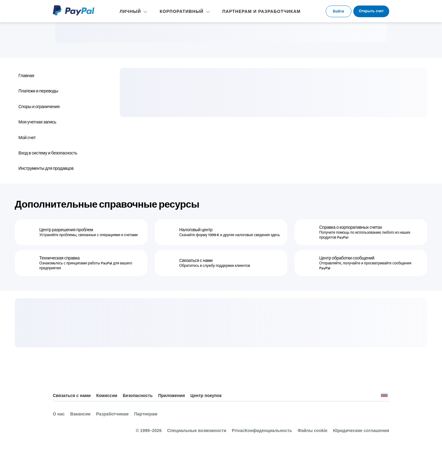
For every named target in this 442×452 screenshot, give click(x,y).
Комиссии (106, 395)
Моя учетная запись (37, 121)
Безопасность (138, 395)
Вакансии (80, 413)
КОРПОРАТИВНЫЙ (182, 11)
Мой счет (27, 137)
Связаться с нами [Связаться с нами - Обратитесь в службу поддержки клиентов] (196, 260)
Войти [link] (338, 11)
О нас (59, 413)
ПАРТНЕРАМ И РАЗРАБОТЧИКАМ (261, 11)
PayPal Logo (74, 10)
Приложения (171, 395)
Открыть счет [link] (371, 11)
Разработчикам (112, 413)
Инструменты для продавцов (46, 168)
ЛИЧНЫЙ (130, 11)
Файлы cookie (312, 430)
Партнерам (145, 413)
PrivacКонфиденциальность (262, 430)
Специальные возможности (196, 430)
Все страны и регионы (384, 395)
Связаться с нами (72, 395)
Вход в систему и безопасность (47, 152)
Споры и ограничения (39, 106)
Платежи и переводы (38, 90)
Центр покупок (206, 395)
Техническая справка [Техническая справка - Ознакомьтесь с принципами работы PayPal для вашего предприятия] (59, 257)
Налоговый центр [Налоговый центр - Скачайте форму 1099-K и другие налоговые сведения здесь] (195, 229)
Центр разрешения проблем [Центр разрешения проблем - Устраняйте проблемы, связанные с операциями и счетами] (66, 229)
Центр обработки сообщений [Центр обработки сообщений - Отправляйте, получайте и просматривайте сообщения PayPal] (346, 257)
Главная (26, 75)
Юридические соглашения (361, 430)
